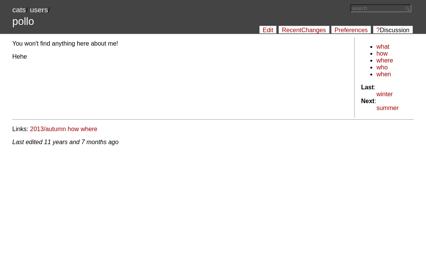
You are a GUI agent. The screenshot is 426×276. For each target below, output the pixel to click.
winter (384, 94)
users (39, 10)
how (382, 53)
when (383, 74)
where (384, 60)
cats (19, 10)
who (382, 67)
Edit (268, 30)
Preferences (351, 30)
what (383, 46)
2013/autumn (48, 129)
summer (387, 108)
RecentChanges (304, 30)
